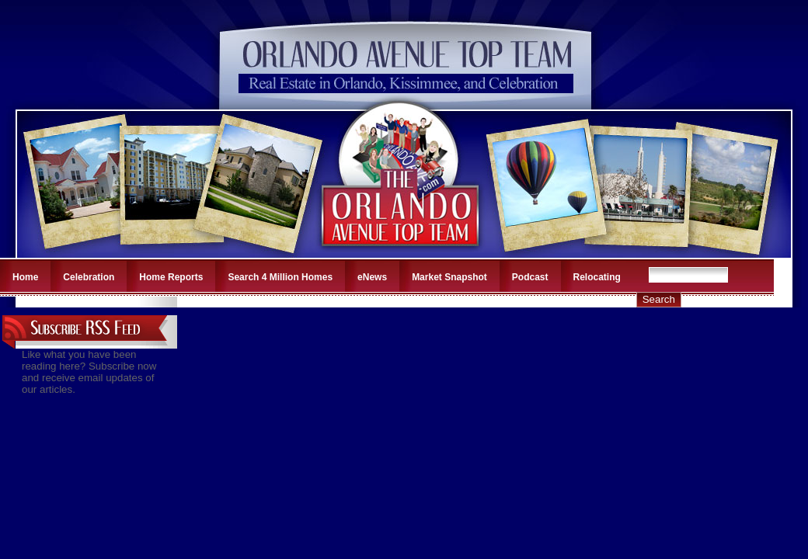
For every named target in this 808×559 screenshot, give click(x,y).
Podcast (530, 277)
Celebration (88, 277)
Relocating (597, 277)
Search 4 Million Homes (280, 277)
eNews (372, 277)
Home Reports (171, 277)
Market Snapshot (449, 277)
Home (25, 277)
